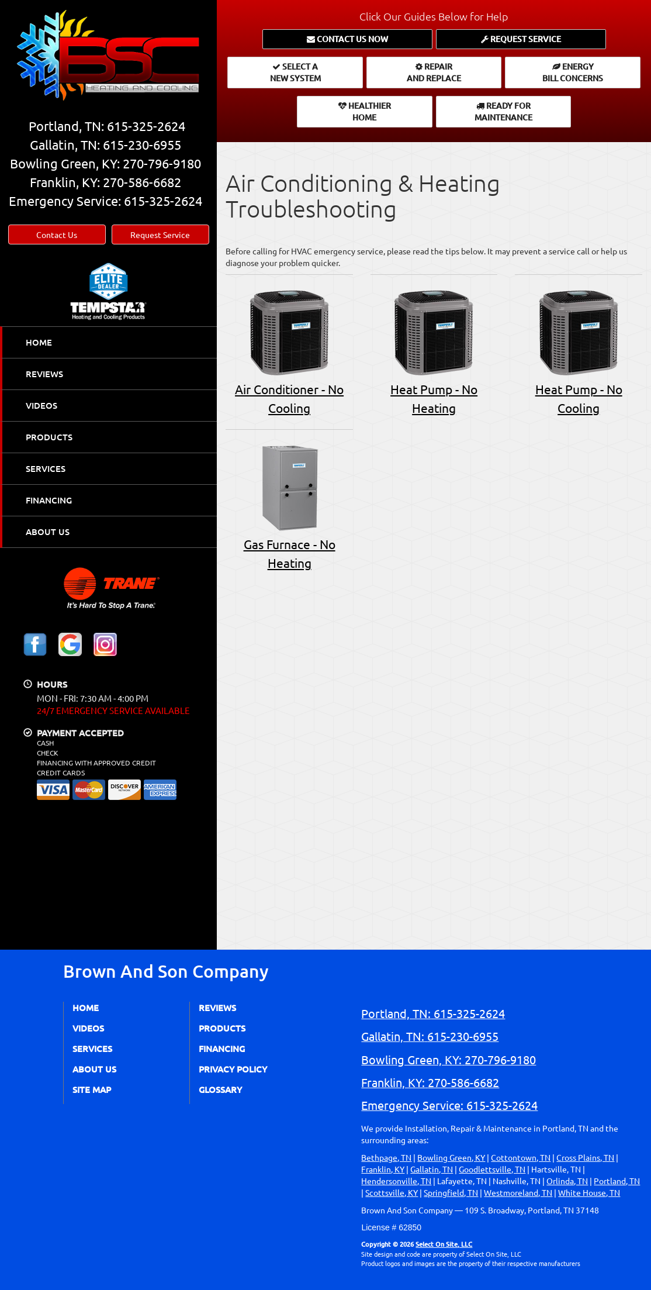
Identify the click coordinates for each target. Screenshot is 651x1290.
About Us (48, 531)
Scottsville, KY (391, 1192)
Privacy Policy (233, 1069)
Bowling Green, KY (451, 1157)
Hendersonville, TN (396, 1180)
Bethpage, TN (386, 1157)
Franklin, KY (382, 1169)
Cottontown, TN (520, 1157)
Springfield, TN (451, 1192)
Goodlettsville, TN (492, 1169)
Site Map (91, 1089)
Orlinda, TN (567, 1180)
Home (39, 342)
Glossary (220, 1089)
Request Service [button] (160, 234)
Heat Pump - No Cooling (578, 351)
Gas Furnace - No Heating (289, 506)
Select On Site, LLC (443, 1244)
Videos (41, 405)
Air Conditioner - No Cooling (289, 351)
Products (49, 437)
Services (45, 468)
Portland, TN (617, 1180)
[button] (347, 39)
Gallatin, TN (431, 1169)
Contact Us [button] (56, 234)
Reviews (44, 374)
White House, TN (589, 1192)
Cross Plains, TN (585, 1157)
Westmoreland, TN (518, 1192)
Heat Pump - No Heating (434, 351)
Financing (49, 500)
